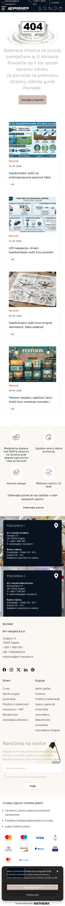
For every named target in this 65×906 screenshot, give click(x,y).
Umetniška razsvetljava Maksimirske (42, 714)
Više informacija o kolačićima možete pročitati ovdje (32, 877)
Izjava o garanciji (45, 704)
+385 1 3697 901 (17, 541)
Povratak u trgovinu (32, 99)
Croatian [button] (55, 2)
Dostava (40, 693)
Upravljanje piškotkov (15, 719)
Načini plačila (42, 688)
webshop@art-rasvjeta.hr (18, 656)
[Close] (32, 887)
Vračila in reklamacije (47, 699)
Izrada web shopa (24, 903)
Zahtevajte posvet (33, 507)
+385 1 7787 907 (17, 591)
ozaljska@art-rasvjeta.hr (21, 544)
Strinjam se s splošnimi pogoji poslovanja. (27, 777)
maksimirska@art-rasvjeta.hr (23, 594)
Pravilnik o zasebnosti (15, 704)
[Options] (32, 894)
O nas (6, 688)
